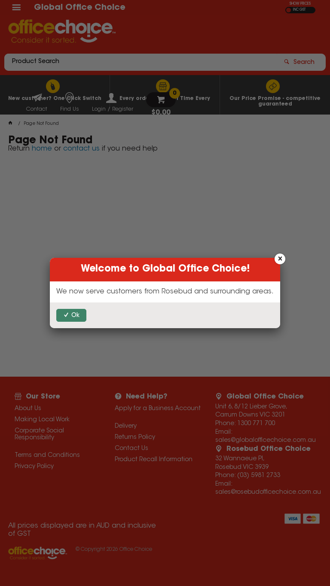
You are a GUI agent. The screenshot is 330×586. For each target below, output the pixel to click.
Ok (75, 316)
